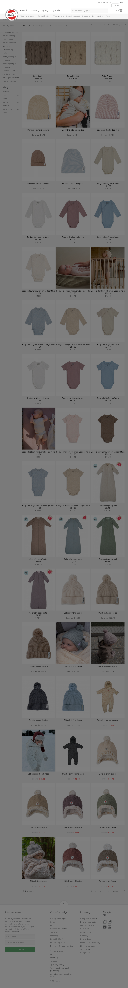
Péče (108, 16)
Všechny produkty (28, 16)
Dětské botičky (44, 16)
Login (121, 2)
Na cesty (86, 16)
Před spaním (58, 16)
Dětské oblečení (73, 16)
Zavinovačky (97, 16)
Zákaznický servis (104, 2)
